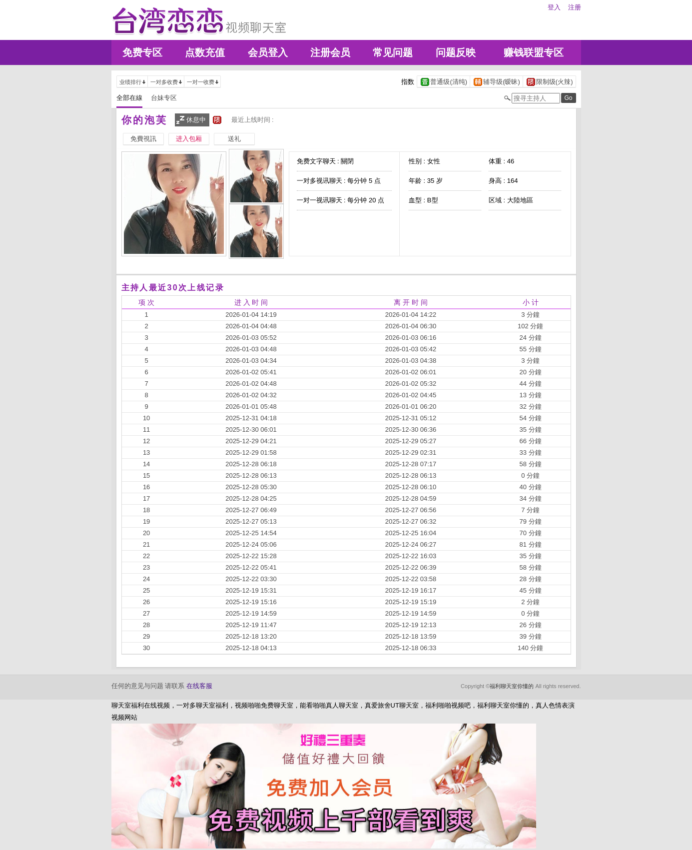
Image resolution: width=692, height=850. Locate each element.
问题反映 (456, 52)
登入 (554, 7)
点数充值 (205, 52)
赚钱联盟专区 (534, 52)
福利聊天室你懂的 (512, 686)
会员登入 (268, 52)
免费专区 (142, 52)
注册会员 (330, 52)
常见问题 (393, 52)
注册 (574, 7)
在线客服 (199, 686)
